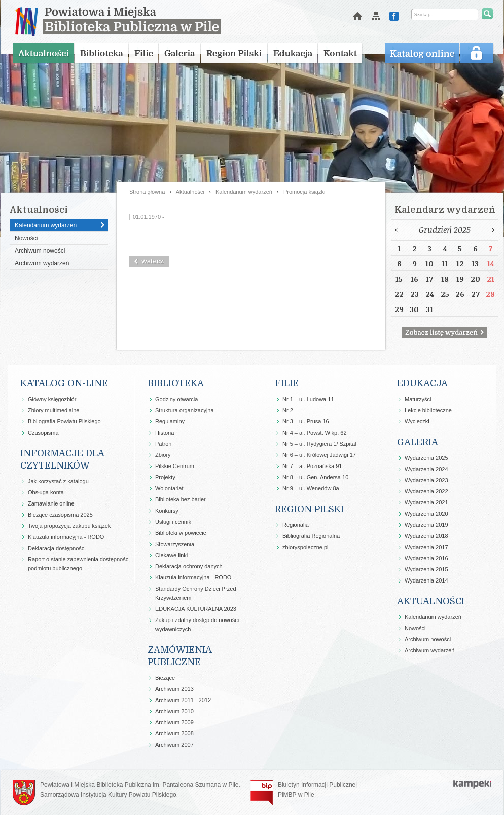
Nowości (26, 238)
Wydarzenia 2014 (426, 580)
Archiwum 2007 (174, 745)
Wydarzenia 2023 (426, 480)
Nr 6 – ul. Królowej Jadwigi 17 (319, 455)
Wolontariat (169, 488)
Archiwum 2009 (174, 722)
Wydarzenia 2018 (426, 536)
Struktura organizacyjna (184, 410)
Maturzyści (418, 399)
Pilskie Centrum (174, 466)
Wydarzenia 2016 (426, 558)
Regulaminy (170, 421)
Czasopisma (43, 433)
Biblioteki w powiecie (180, 533)
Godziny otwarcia (176, 399)
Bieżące (165, 678)
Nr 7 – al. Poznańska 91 (312, 466)
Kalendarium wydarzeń (46, 225)
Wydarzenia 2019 (426, 525)
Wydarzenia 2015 (426, 569)
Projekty (165, 477)
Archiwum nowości (40, 250)
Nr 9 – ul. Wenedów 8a (310, 488)
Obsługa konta (46, 492)
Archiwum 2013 (174, 689)
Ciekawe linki (171, 555)
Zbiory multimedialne (53, 410)
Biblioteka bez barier (180, 499)
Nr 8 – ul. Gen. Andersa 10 (315, 477)
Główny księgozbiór (52, 399)
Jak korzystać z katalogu (58, 481)
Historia (164, 433)
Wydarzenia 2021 (426, 502)
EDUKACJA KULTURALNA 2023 (195, 609)
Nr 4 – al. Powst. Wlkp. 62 (314, 433)
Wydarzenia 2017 (426, 547)
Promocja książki (304, 192)
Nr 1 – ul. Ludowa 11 (308, 399)
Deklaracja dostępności (57, 548)
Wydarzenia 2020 (426, 514)
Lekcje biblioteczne (428, 410)
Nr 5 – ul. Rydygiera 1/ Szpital (319, 444)
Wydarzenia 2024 (426, 469)
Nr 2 (287, 410)
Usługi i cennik (173, 522)
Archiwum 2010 (174, 711)
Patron (163, 444)
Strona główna (147, 192)
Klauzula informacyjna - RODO (66, 537)
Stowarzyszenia (174, 544)
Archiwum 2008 (174, 733)
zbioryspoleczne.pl (305, 547)
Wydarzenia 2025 (426, 458)
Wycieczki (417, 421)
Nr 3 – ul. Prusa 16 (305, 421)
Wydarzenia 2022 (426, 491)
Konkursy (166, 511)
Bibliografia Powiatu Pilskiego (64, 421)
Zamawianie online (51, 503)
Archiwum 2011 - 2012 (183, 700)
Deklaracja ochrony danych (189, 566)
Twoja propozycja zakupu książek (69, 526)
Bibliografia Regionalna (311, 536)
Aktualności (190, 192)
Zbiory (163, 455)
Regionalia (295, 525)
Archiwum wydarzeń (42, 263)
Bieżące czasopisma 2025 (60, 515)
